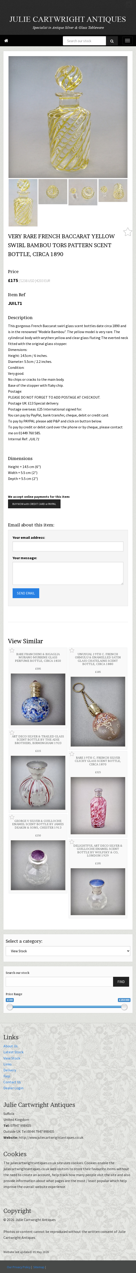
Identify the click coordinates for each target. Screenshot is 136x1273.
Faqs (6, 1076)
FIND (121, 982)
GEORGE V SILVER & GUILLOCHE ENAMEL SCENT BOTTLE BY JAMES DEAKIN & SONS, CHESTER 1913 (38, 824)
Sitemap (38, 1267)
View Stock (11, 1058)
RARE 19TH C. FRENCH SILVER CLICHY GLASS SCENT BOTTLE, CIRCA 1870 (98, 761)
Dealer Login (13, 1088)
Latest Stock (13, 1052)
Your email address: (29, 537)
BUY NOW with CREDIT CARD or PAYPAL (34, 504)
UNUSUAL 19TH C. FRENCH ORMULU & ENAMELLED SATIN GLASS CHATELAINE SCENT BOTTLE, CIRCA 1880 (98, 659)
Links (7, 1064)
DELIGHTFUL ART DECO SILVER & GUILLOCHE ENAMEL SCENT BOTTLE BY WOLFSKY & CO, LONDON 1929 (97, 850)
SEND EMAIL (26, 593)
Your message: (25, 558)
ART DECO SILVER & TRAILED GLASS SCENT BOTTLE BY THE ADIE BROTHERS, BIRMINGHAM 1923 (38, 739)
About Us (10, 1046)
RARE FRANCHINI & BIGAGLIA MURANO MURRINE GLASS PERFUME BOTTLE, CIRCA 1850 (38, 657)
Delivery (9, 1070)
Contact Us (12, 1082)
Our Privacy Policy (19, 1267)
